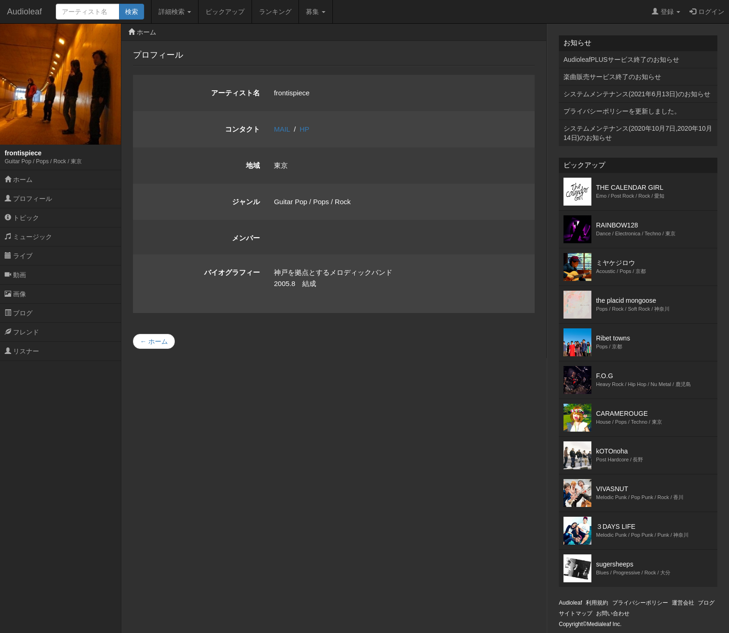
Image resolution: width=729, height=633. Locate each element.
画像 (15, 294)
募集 (315, 11)
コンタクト (242, 129)
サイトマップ (575, 613)
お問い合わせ (613, 613)
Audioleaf (24, 11)
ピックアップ (225, 11)
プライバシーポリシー (640, 603)
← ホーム (154, 341)
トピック (22, 217)
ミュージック (28, 236)
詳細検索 (175, 11)
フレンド (22, 332)
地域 (253, 165)
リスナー (22, 351)
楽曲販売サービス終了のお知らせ (612, 76)
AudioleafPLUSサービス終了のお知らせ (621, 59)
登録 (666, 11)
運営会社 (683, 603)
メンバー (246, 238)
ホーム (19, 179)
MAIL (282, 129)
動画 (15, 275)
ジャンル (246, 202)
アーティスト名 (235, 93)
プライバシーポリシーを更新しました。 (622, 111)
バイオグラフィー (232, 272)
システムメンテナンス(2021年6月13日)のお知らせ (636, 94)
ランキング (275, 11)
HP (305, 129)
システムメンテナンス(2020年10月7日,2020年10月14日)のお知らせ (637, 133)
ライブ (19, 256)
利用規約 (597, 603)
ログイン (706, 11)
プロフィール (28, 198)
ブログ (19, 313)
